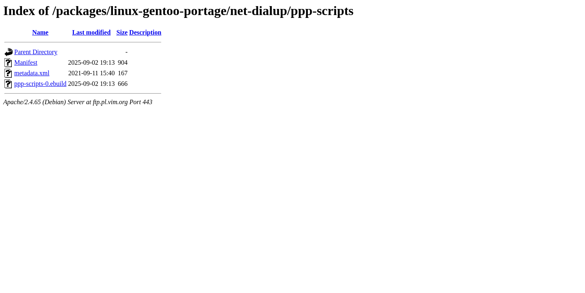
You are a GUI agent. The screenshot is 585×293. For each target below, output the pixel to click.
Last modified (91, 32)
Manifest (25, 62)
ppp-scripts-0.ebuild (40, 83)
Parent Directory (35, 51)
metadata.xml (32, 73)
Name (40, 32)
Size (122, 32)
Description (145, 32)
